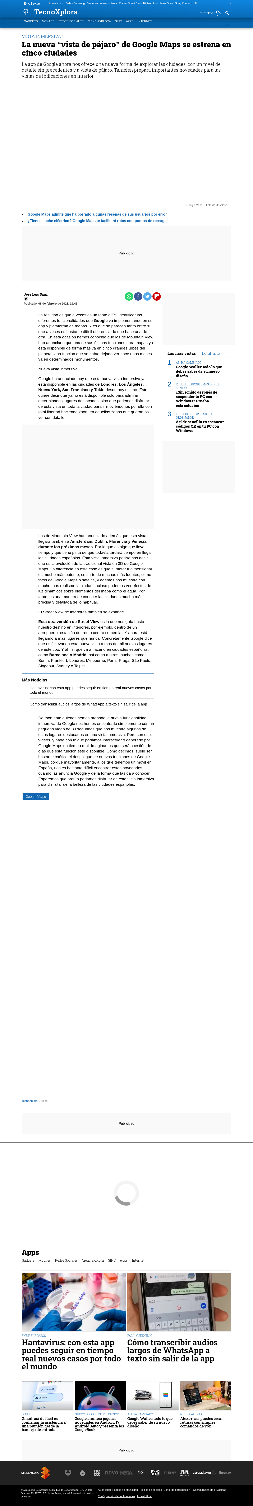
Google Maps (36, 796)
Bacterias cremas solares (102, 3)
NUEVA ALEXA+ (191, 1414)
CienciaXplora (99, 23)
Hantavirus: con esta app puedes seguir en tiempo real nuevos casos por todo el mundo (71, 1354)
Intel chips (57, 3)
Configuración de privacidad (209, 1489)
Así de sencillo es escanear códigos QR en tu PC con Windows (200, 426)
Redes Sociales (71, 23)
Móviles (48, 23)
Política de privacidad (125, 1489)
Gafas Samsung (75, 3)
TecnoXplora (30, 1100)
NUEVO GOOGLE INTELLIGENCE (97, 1414)
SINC (118, 23)
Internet (145, 23)
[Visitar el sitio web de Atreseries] (140, 1473)
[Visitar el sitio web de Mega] (126, 1473)
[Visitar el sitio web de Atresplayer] (205, 1473)
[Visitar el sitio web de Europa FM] (170, 1473)
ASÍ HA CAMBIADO (189, 363)
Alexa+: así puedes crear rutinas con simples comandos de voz (201, 1422)
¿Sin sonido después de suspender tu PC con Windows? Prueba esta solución (196, 399)
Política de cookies (150, 1489)
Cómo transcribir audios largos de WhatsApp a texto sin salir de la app (88, 704)
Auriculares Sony (163, 3)
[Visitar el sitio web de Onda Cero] (155, 1473)
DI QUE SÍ (28, 1414)
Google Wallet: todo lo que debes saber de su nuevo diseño (199, 371)
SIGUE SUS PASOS (34, 1336)
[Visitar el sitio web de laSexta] (82, 1473)
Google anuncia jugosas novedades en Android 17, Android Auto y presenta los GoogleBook (99, 1424)
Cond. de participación (177, 1489)
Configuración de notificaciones (116, 1496)
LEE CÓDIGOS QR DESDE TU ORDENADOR (194, 415)
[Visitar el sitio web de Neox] (97, 1473)
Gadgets (31, 23)
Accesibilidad (144, 1496)
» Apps (43, 1100)
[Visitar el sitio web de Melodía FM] (184, 1473)
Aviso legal (104, 1489)
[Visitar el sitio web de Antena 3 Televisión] (68, 1473)
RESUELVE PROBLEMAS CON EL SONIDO (198, 386)
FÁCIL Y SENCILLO (139, 1336)
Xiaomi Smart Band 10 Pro (135, 3)
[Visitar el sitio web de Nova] (111, 1473)
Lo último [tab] (211, 353)
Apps (129, 23)
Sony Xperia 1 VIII (186, 3)
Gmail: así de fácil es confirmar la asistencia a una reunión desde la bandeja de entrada (44, 1424)
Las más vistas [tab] (181, 353)
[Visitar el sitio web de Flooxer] (224, 1473)
